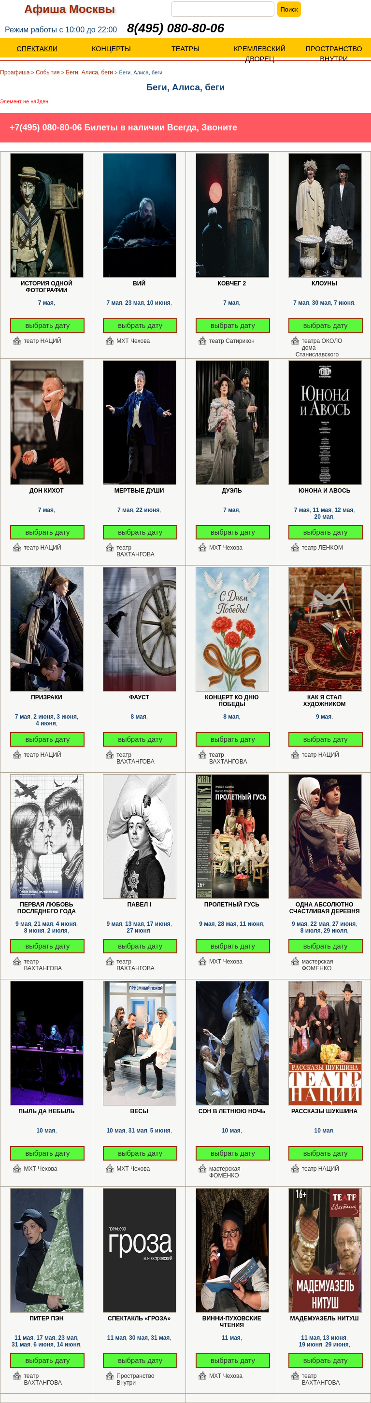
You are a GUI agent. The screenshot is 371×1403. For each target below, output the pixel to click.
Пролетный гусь (231, 904)
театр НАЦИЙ (42, 341)
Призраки (46, 697)
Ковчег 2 (232, 283)
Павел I (139, 904)
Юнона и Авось (325, 490)
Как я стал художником (324, 697)
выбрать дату (48, 325)
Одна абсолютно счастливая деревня (324, 904)
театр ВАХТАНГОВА (135, 551)
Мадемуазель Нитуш (324, 1318)
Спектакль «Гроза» (139, 1318)
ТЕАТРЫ (185, 49)
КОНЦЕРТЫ (111, 49)
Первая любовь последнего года (46, 904)
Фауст (139, 697)
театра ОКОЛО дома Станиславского (319, 345)
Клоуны (324, 283)
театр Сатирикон (232, 341)
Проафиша (15, 72)
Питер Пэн (46, 1318)
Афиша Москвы (69, 8)
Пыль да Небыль (46, 1111)
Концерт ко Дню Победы (231, 697)
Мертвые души (139, 490)
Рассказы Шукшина (324, 1111)
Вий (139, 283)
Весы (139, 1111)
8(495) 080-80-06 (175, 28)
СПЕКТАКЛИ (36, 49)
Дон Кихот (46, 490)
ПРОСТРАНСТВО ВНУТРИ (334, 54)
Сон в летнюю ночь (232, 1111)
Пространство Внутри (135, 1379)
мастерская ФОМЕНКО (317, 965)
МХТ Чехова (133, 341)
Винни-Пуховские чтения (231, 1318)
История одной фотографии (46, 283)
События (48, 72)
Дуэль (232, 490)
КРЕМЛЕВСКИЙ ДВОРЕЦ (259, 54)
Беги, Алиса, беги (89, 72)
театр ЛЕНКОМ (322, 547)
